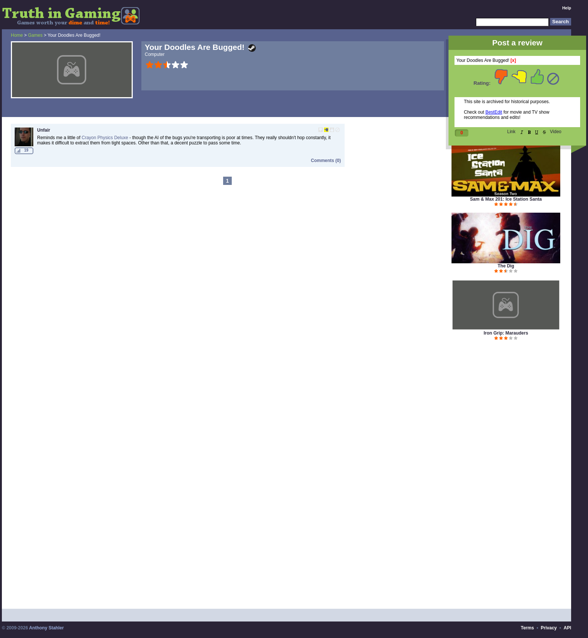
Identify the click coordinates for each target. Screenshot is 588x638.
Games (35, 35)
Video (555, 131)
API (567, 627)
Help (566, 8)
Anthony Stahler (46, 627)
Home (17, 35)
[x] (513, 60)
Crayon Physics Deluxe (105, 137)
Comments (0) (326, 160)
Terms (527, 627)
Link (511, 131)
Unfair (43, 130)
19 (26, 150)
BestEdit (493, 112)
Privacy (549, 627)
